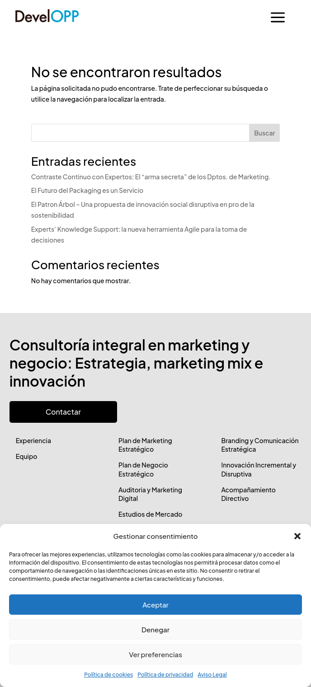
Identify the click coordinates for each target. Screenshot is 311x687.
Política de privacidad (165, 674)
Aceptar (155, 604)
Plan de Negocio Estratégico (143, 469)
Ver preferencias (155, 654)
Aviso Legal (212, 674)
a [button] (278, 18)
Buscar (264, 133)
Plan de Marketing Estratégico (145, 444)
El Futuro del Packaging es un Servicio (87, 190)
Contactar (63, 411)
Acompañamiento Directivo (248, 494)
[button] (297, 536)
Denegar (155, 629)
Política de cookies (108, 674)
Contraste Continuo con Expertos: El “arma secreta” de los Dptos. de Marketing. (151, 177)
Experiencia (33, 440)
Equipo (27, 456)
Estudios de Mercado (150, 514)
